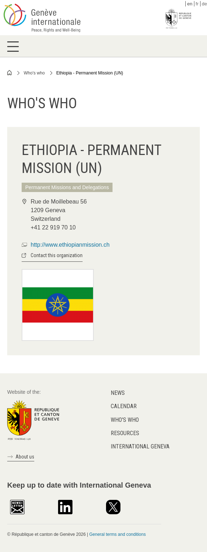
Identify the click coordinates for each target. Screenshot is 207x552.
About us (25, 457)
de (204, 3)
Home (9, 72)
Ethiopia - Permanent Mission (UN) (89, 73)
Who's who (34, 73)
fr (197, 3)
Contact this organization (57, 255)
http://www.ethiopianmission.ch (70, 245)
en (189, 3)
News (118, 392)
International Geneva (140, 446)
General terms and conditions (117, 534)
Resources (125, 433)
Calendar (124, 406)
